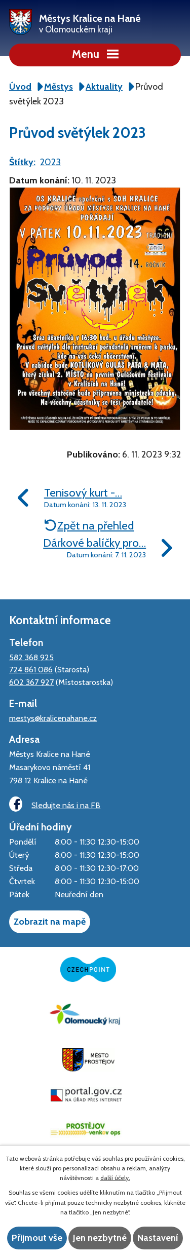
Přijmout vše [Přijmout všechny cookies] (37, 1237)
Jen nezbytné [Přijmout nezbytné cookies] (100, 1237)
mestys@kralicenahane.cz (53, 718)
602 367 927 (31, 682)
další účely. (115, 1178)
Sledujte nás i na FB (54, 804)
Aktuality (104, 86)
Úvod (20, 86)
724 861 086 (31, 669)
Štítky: (22, 162)
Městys (58, 86)
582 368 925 (31, 657)
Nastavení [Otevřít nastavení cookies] (157, 1237)
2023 (50, 162)
